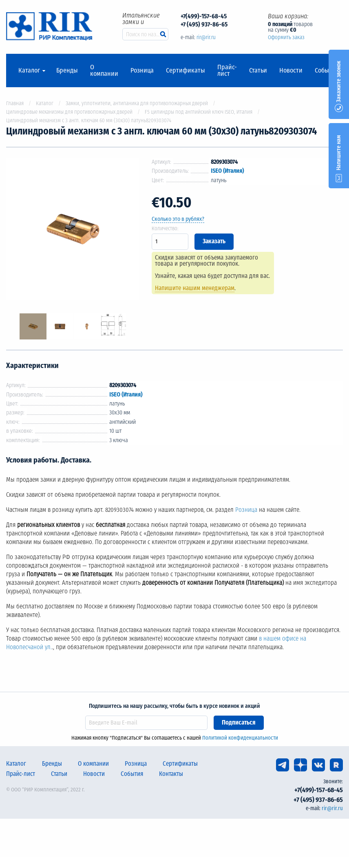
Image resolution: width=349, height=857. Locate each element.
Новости (291, 70)
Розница (142, 70)
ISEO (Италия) (227, 170)
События (327, 70)
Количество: (165, 228)
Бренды (67, 70)
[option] (72, 230)
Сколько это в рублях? (178, 219)
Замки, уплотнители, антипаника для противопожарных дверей (137, 103)
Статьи (258, 70)
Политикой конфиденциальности (240, 738)
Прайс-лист (227, 70)
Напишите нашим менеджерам (194, 288)
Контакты (171, 774)
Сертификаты (185, 70)
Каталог (29, 70)
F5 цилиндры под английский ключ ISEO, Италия (198, 112)
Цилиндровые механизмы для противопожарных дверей (69, 112)
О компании (104, 70)
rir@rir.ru (206, 37)
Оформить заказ (286, 37)
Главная (15, 103)
